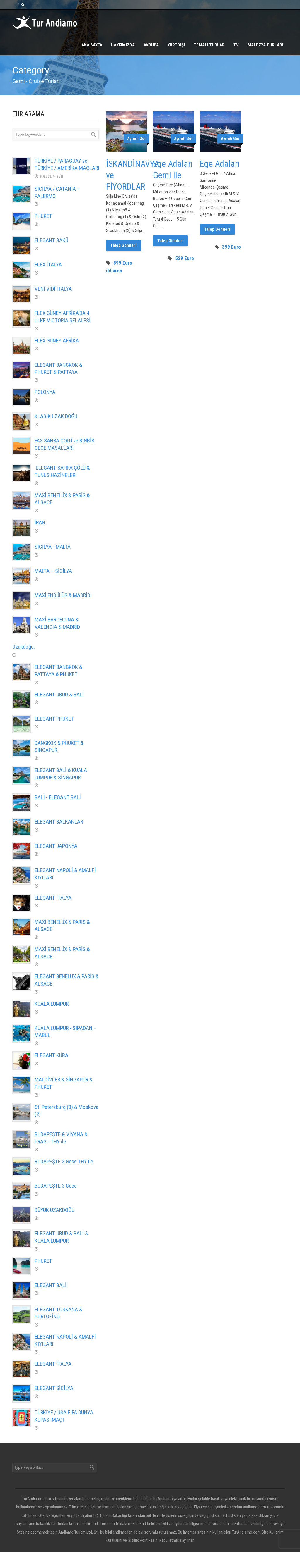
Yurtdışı (176, 45)
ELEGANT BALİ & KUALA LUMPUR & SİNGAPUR (61, 774)
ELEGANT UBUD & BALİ (59, 694)
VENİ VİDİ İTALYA (53, 288)
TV (236, 45)
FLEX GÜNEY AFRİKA (57, 340)
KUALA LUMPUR (52, 1003)
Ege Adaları (220, 164)
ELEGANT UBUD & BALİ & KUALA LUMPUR (61, 1237)
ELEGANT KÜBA (51, 1055)
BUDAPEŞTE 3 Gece (56, 1185)
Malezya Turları (265, 45)
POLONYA (45, 392)
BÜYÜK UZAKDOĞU (54, 1210)
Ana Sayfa (91, 45)
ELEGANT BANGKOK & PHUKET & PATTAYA (58, 368)
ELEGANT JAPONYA (56, 846)
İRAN (40, 522)
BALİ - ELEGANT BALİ (58, 797)
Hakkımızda (123, 45)
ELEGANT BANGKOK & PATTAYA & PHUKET (58, 671)
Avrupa (151, 45)
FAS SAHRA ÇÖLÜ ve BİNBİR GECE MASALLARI (64, 444)
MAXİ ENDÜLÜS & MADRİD (62, 595)
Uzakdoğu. (23, 646)
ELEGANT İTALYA (53, 897)
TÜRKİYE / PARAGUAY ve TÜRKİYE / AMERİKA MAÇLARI (67, 164)
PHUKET (43, 216)
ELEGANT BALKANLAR (59, 821)
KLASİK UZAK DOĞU (56, 416)
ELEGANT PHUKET (54, 718)
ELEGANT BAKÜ (51, 240)
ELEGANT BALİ (51, 1285)
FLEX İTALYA (48, 264)
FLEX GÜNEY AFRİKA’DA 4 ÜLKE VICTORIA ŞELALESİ (63, 317)
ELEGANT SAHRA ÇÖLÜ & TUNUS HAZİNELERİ (62, 471)
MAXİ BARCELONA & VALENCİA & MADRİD (57, 623)
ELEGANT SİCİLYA (54, 1388)
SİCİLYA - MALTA (53, 546)
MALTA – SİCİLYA (53, 571)
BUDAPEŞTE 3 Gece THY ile (64, 1161)
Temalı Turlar (209, 45)
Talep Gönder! (123, 245)
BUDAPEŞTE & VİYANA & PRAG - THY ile (61, 1138)
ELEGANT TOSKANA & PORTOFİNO (58, 1313)
